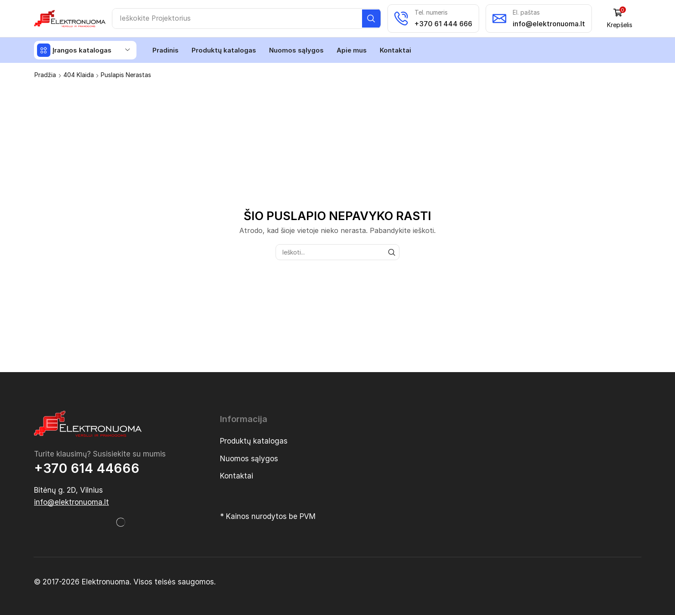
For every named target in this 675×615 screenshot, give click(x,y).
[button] (621, 18)
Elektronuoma (106, 581)
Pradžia (45, 74)
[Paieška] (372, 18)
